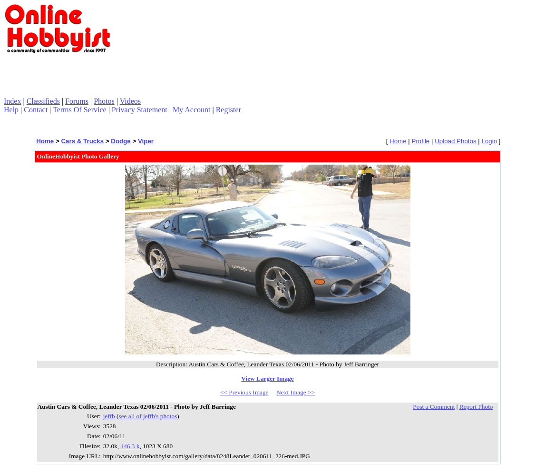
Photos (104, 101)
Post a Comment (434, 406)
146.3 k (129, 446)
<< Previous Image (244, 392)
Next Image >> (295, 392)
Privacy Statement (139, 110)
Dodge (120, 141)
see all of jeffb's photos (148, 416)
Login (489, 141)
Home (45, 141)
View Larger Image (267, 378)
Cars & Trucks (82, 141)
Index (12, 101)
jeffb (109, 416)
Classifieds (43, 101)
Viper (146, 141)
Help (11, 110)
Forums (76, 101)
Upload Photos (455, 141)
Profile (421, 141)
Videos (130, 101)
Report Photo (476, 406)
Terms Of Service (80, 110)
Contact (36, 110)
